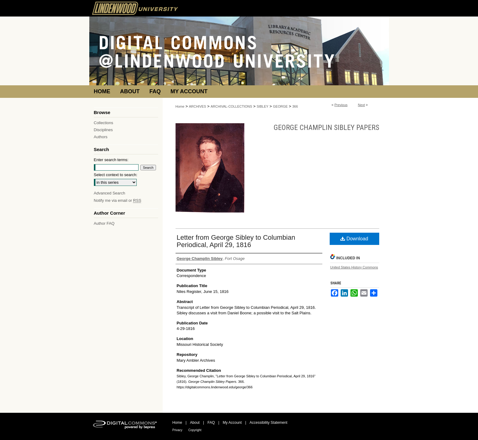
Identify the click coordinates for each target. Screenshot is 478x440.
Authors (101, 137)
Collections (103, 122)
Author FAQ (104, 223)
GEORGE (280, 106)
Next (361, 105)
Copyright (195, 430)
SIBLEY (263, 106)
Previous (341, 105)
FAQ (211, 422)
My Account (232, 422)
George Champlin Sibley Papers (326, 127)
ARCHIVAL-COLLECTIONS (231, 106)
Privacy (177, 430)
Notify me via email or (117, 200)
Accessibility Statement (268, 422)
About (194, 422)
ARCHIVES (197, 106)
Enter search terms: (111, 159)
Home (180, 106)
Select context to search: (115, 174)
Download (354, 238)
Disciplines (103, 130)
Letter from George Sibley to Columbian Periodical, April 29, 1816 (236, 241)
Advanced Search (109, 193)
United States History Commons (354, 267)
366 (295, 106)
